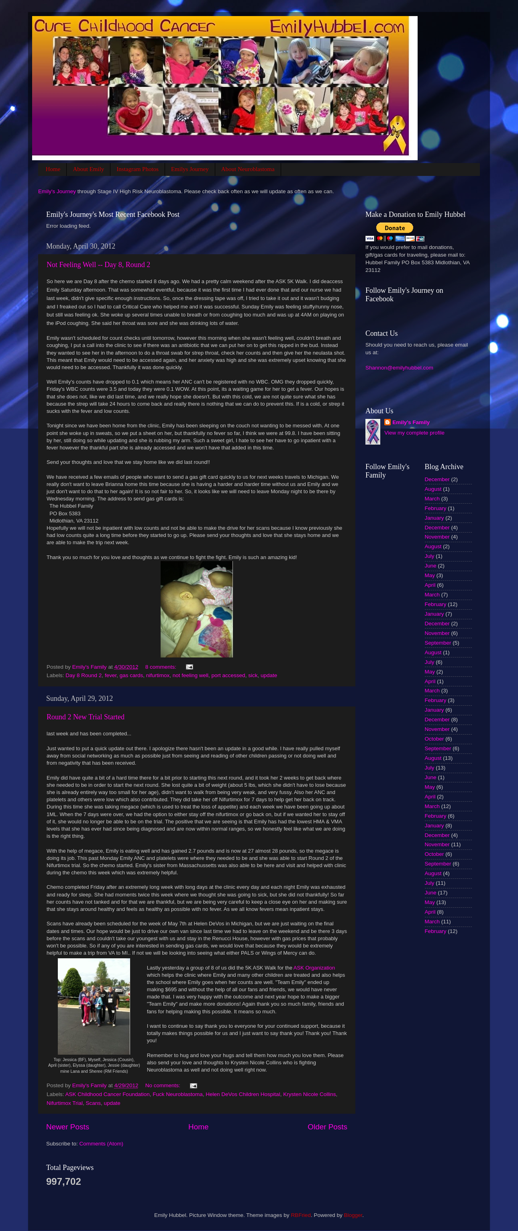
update (269, 675)
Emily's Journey (57, 191)
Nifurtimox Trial (65, 1103)
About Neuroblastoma (248, 169)
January (434, 518)
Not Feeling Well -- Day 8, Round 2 (98, 265)
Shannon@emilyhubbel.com (399, 368)
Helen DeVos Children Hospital (243, 1094)
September (438, 643)
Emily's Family (411, 422)
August (433, 489)
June (430, 566)
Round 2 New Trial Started (85, 717)
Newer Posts (67, 1127)
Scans (93, 1103)
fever (110, 675)
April (430, 585)
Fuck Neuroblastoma (178, 1094)
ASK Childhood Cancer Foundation (107, 1094)
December (437, 479)
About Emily (88, 169)
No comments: (163, 1085)
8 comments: (161, 667)
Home (53, 169)
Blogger (353, 1215)
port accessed (228, 675)
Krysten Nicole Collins (309, 1094)
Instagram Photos (137, 169)
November (437, 537)
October (434, 739)
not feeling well (190, 675)
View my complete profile (414, 433)
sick (252, 675)
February (436, 508)
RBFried (301, 1215)
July (429, 556)
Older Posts (327, 1127)
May (430, 575)
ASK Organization (314, 968)
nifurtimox (158, 675)
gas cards (131, 675)
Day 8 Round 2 (83, 675)
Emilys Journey (190, 169)
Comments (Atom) (102, 1144)
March (432, 499)
